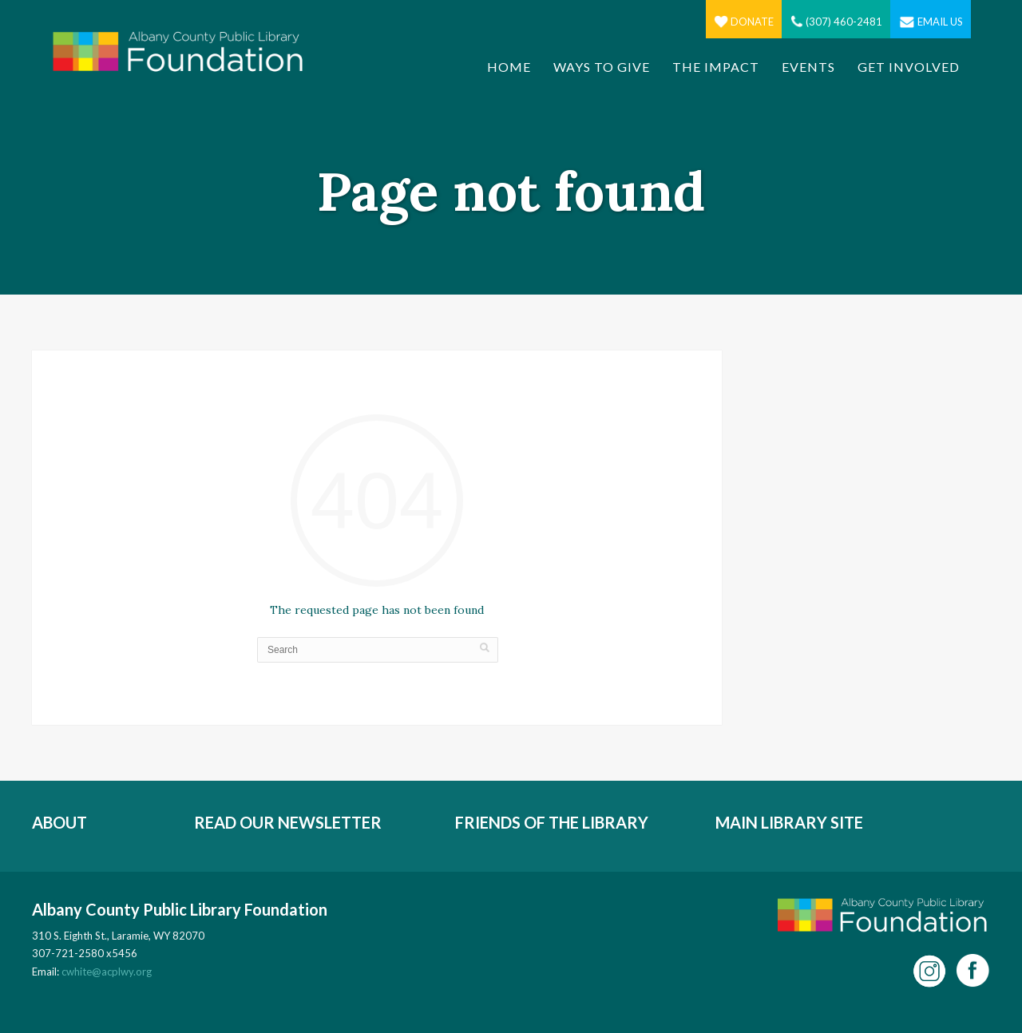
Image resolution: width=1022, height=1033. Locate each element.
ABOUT (59, 822)
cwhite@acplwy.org (106, 971)
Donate (744, 21)
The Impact (715, 66)
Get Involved (909, 66)
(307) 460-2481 (836, 21)
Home (509, 66)
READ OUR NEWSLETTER (288, 822)
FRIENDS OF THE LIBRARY (551, 822)
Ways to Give (601, 66)
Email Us (930, 21)
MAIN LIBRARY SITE (789, 822)
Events (808, 66)
